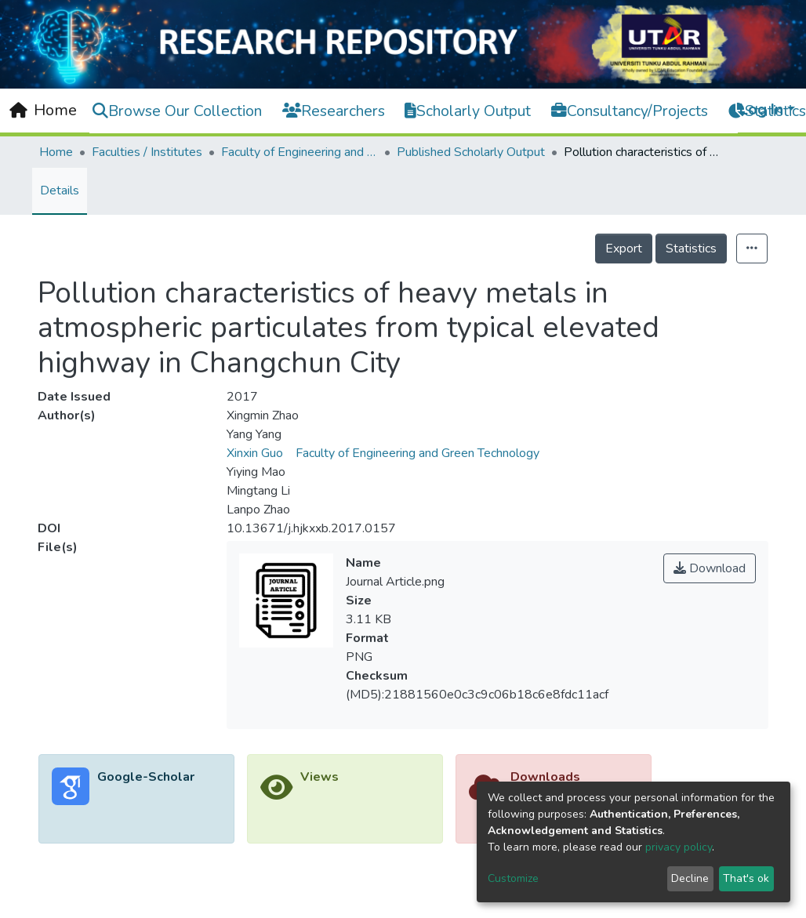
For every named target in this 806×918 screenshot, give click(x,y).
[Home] (43, 110)
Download (709, 568)
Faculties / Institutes (147, 152)
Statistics (691, 248)
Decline (690, 878)
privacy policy (678, 847)
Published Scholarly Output (471, 152)
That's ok (746, 878)
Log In (761, 109)
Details (59, 190)
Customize (513, 878)
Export (623, 248)
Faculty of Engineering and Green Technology (299, 152)
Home (56, 152)
